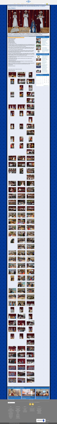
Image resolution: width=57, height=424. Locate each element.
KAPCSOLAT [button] (32, 3)
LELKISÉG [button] (27, 3)
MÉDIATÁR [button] (23, 3)
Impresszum (28, 423)
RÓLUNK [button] (18, 3)
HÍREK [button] (15, 3)
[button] (49, 4)
